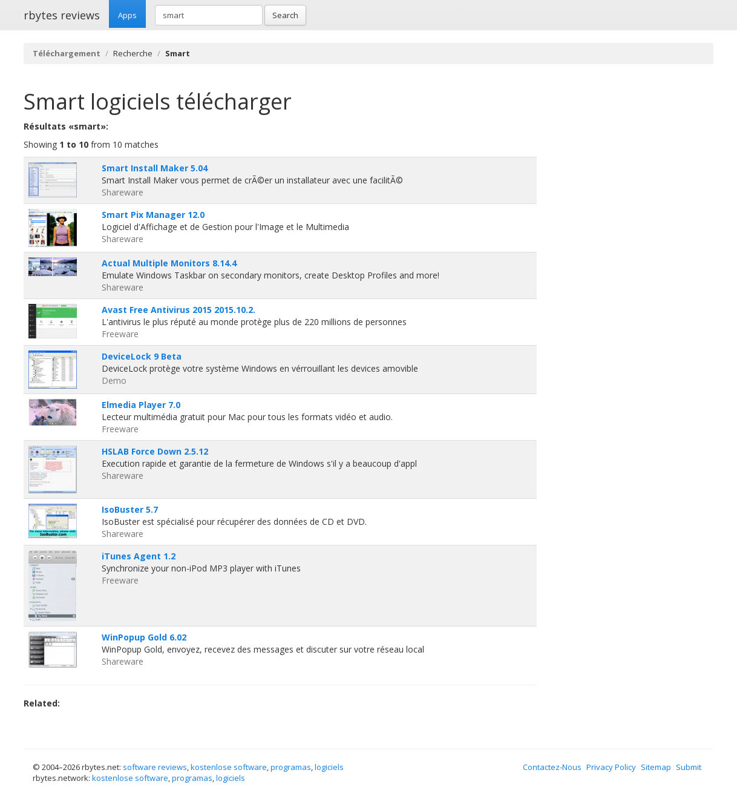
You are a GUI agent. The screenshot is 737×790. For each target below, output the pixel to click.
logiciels (329, 767)
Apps (127, 15)
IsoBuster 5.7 (130, 509)
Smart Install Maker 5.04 (155, 168)
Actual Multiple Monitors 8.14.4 (169, 263)
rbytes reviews (62, 15)
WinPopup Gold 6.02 (144, 637)
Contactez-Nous (552, 767)
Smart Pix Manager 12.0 (153, 214)
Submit (688, 767)
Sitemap (656, 767)
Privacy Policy (611, 767)
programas (290, 767)
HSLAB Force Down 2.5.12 (155, 451)
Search (285, 15)
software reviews (155, 767)
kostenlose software (229, 767)
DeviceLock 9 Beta (142, 356)
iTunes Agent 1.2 (138, 556)
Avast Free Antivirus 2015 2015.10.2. (178, 309)
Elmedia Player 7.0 (141, 404)
